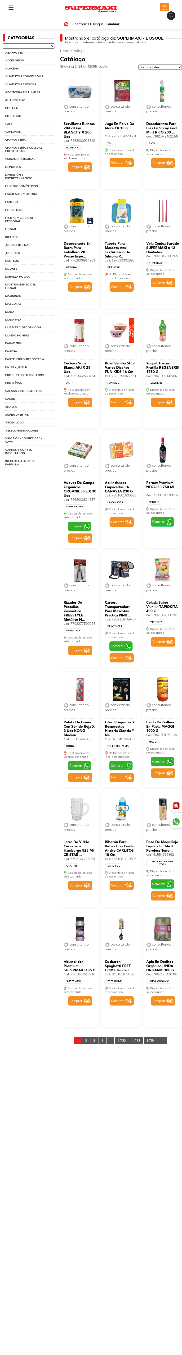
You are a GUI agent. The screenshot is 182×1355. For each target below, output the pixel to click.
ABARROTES (14, 52)
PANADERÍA (13, 343)
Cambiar (113, 24)
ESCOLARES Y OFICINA (21, 194)
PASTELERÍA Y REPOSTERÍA (24, 359)
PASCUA (11, 351)
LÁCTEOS (12, 260)
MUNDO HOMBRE (17, 335)
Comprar (76, 167)
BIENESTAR (13, 116)
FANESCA (11, 202)
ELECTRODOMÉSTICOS (21, 186)
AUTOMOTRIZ (15, 100)
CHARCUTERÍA (15, 139)
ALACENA (12, 68)
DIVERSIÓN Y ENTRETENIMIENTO (18, 176)
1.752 (122, 1040)
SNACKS (11, 406)
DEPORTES (13, 167)
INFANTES (12, 237)
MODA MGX (13, 319)
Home (64, 51)
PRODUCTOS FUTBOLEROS (24, 375)
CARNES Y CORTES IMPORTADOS (18, 451)
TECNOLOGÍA (14, 422)
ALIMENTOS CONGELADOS (24, 76)
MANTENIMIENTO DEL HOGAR (20, 286)
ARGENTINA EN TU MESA (22, 92)
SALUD (10, 398)
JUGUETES (12, 253)
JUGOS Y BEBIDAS (17, 245)
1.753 (136, 1040)
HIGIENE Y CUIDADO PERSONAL (19, 219)
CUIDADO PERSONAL (20, 159)
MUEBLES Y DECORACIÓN (23, 327)
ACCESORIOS (14, 60)
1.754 (150, 1040)
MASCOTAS (13, 303)
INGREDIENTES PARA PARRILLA (20, 462)
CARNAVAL (13, 131)
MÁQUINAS (13, 296)
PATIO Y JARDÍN (16, 367)
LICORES (11, 268)
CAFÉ (9, 124)
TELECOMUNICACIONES (22, 430)
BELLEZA (11, 108)
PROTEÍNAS (13, 383)
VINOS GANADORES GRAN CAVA (24, 439)
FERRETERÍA (13, 209)
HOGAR (10, 229)
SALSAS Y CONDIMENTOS (23, 391)
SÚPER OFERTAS (17, 414)
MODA (9, 311)
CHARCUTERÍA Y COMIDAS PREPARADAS (24, 149)
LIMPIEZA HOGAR (17, 276)
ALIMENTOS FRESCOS (20, 84)
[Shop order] (160, 67)
